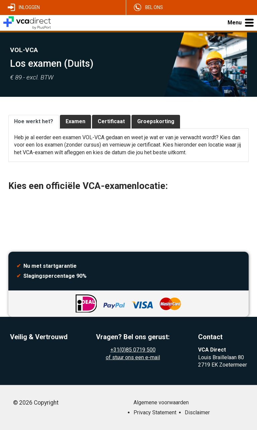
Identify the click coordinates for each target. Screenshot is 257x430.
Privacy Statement (155, 412)
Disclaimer (197, 412)
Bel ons (154, 7)
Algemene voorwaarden (161, 402)
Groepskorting (155, 121)
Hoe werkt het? (33, 121)
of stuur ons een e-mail (133, 357)
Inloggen (29, 7)
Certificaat (111, 121)
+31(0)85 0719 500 (133, 350)
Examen (75, 121)
